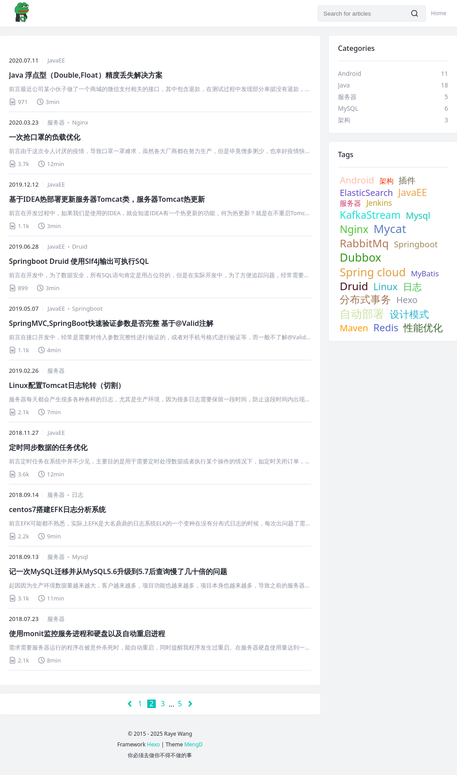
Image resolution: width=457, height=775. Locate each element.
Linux (385, 286)
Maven (354, 327)
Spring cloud (373, 272)
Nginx (80, 122)
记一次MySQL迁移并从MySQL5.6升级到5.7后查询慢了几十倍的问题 (118, 571)
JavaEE (56, 60)
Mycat (390, 228)
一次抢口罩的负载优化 (44, 137)
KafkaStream (370, 214)
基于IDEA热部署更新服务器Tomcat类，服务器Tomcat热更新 (107, 199)
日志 (77, 495)
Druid (79, 246)
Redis (386, 327)
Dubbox (360, 257)
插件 (407, 180)
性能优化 (423, 327)
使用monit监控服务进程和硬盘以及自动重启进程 (87, 633)
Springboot (87, 308)
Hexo (407, 300)
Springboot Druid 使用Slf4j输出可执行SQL (79, 261)
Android (357, 180)
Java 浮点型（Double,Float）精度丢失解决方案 (85, 75)
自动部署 (362, 313)
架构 (386, 181)
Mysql (80, 557)
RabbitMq (364, 243)
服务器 (56, 122)
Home (438, 13)
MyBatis (425, 274)
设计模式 (409, 314)
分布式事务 (365, 299)
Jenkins (379, 203)
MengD (193, 744)
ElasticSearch (366, 192)
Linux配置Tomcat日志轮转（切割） (67, 385)
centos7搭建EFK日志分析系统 (57, 509)
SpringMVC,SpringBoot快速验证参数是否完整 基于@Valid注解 (111, 323)
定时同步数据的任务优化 (48, 447)
